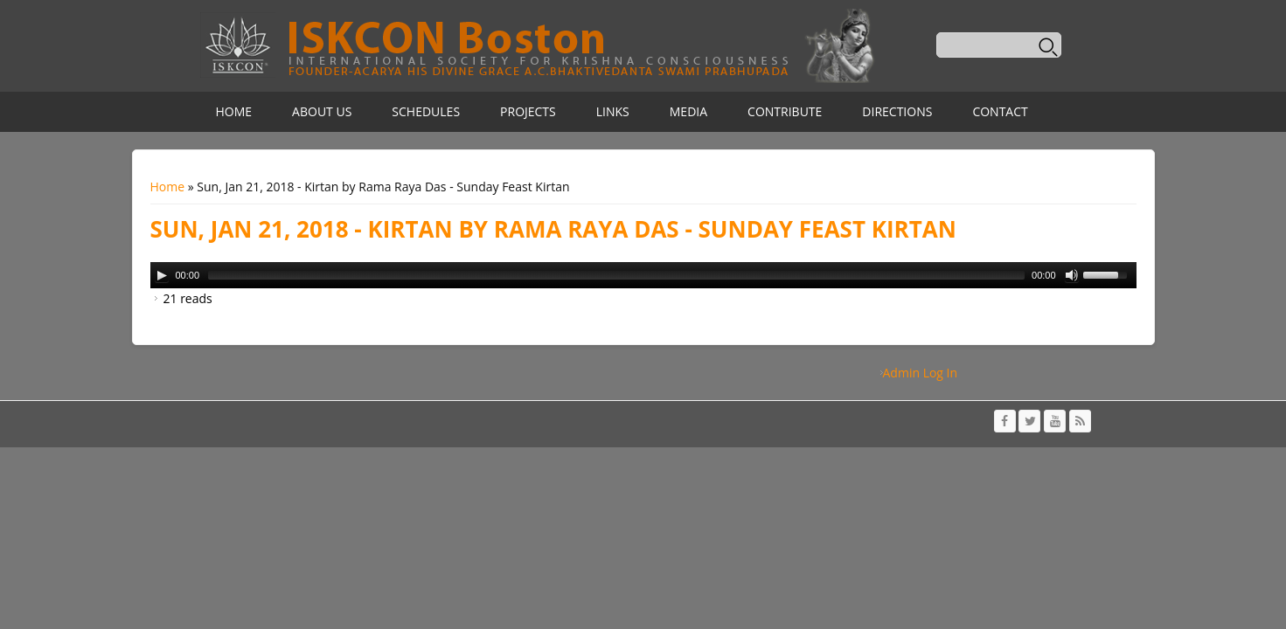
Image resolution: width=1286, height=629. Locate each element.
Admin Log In (920, 372)
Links (612, 111)
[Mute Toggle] (1072, 275)
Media (688, 111)
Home (234, 111)
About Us (321, 111)
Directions (897, 111)
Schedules (426, 111)
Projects (528, 111)
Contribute (784, 111)
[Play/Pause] (162, 275)
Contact (999, 111)
